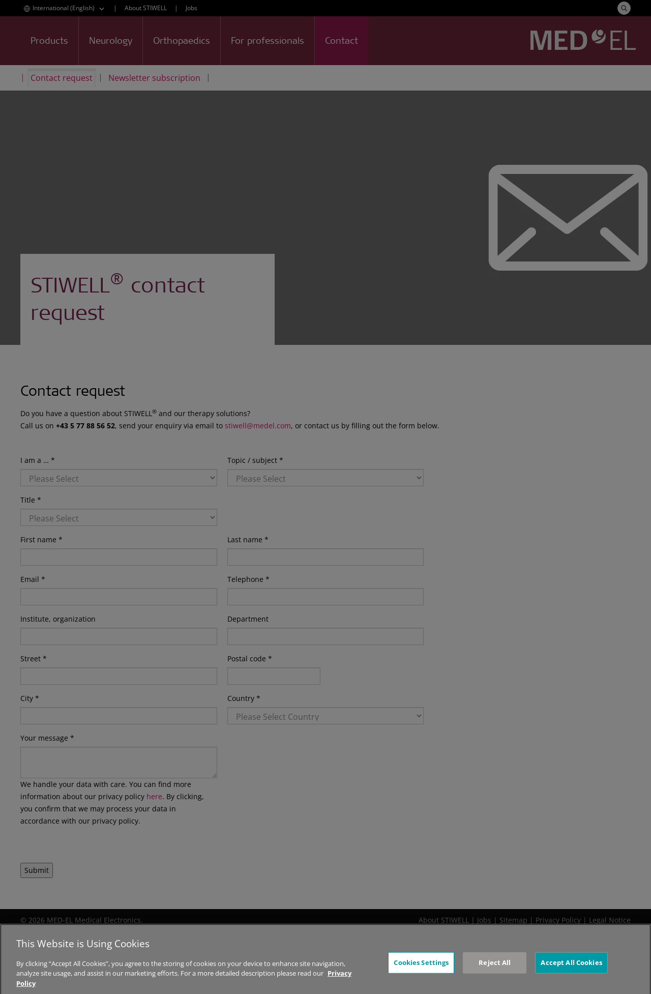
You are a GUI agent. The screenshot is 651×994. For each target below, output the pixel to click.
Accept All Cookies (571, 974)
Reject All (495, 974)
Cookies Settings (421, 974)
